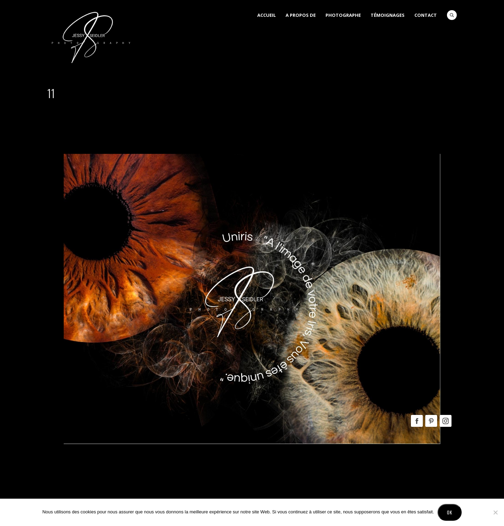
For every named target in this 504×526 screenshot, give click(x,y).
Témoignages (388, 15)
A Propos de (301, 15)
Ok (449, 512)
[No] (495, 512)
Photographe (343, 15)
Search (452, 15)
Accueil (266, 15)
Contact (425, 15)
